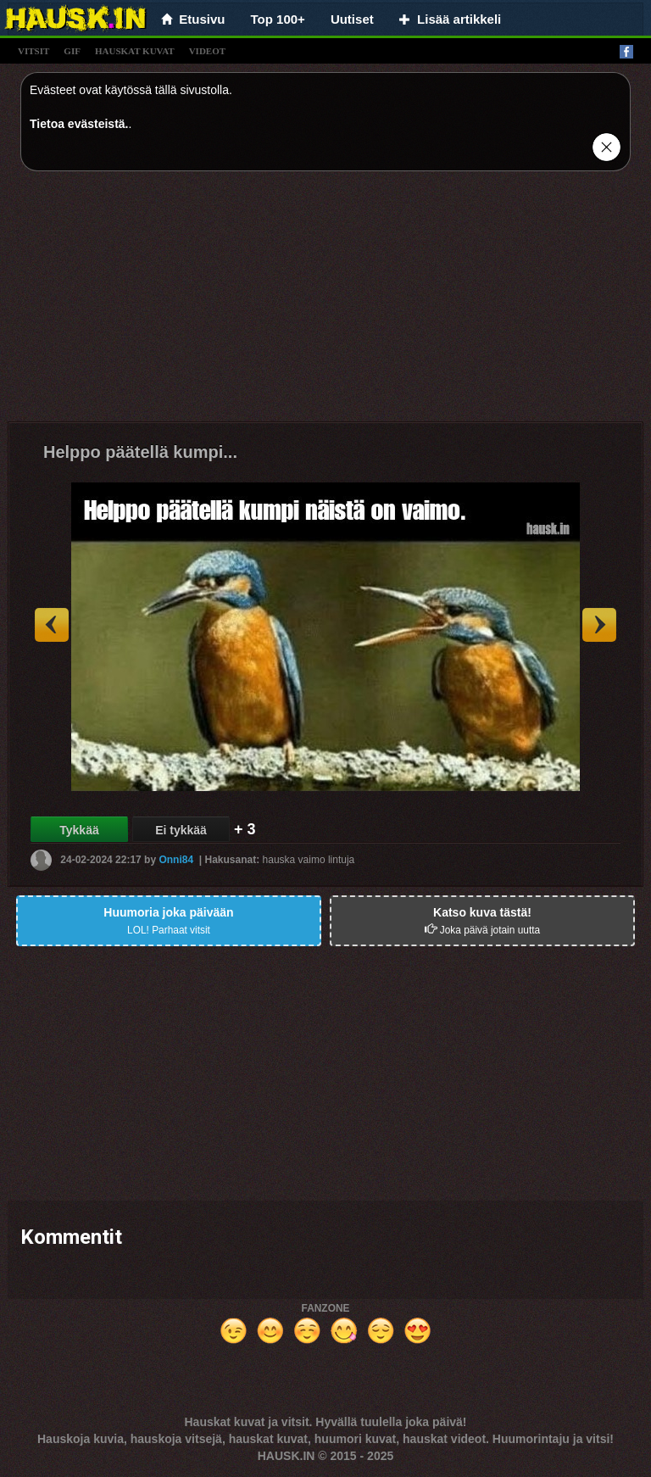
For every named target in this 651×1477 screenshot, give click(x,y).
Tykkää (78, 830)
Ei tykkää (181, 830)
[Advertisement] (325, 302)
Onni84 (176, 860)
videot (207, 51)
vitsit (33, 51)
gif (72, 51)
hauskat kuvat (135, 51)
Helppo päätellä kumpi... (140, 452)
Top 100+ (278, 19)
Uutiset (352, 19)
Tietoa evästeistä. (79, 124)
